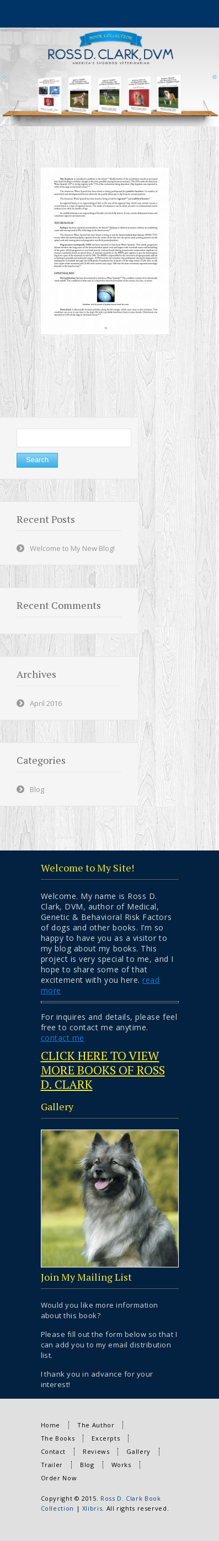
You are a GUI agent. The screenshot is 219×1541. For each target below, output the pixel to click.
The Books (58, 1438)
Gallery (138, 1451)
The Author (95, 1425)
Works (121, 1464)
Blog (37, 789)
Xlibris (92, 1508)
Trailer (52, 1464)
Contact (53, 1451)
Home (51, 1425)
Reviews (96, 1451)
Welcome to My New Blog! (72, 548)
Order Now (59, 1478)
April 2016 (46, 703)
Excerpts (106, 1438)
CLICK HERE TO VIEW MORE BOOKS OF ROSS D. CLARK (103, 1069)
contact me (62, 1037)
